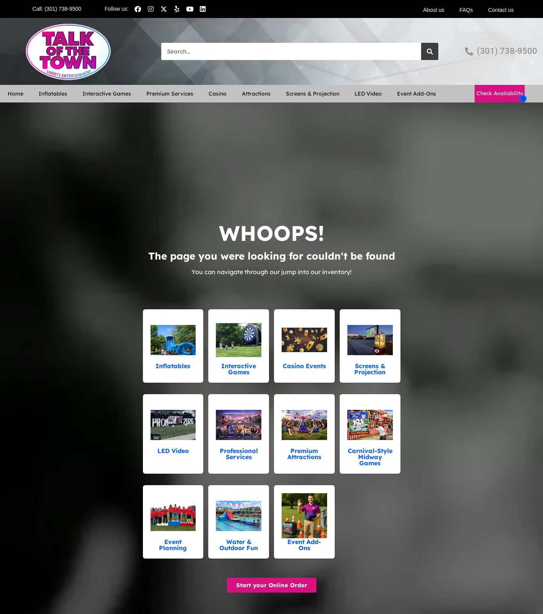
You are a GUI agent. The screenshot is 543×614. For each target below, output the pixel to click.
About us (433, 10)
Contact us (501, 10)
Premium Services (169, 93)
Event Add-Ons (416, 93)
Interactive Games (107, 93)
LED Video (368, 93)
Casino (218, 93)
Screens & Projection (312, 93)
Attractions (256, 93)
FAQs (466, 10)
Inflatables (53, 93)
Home (15, 93)
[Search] (429, 51)
